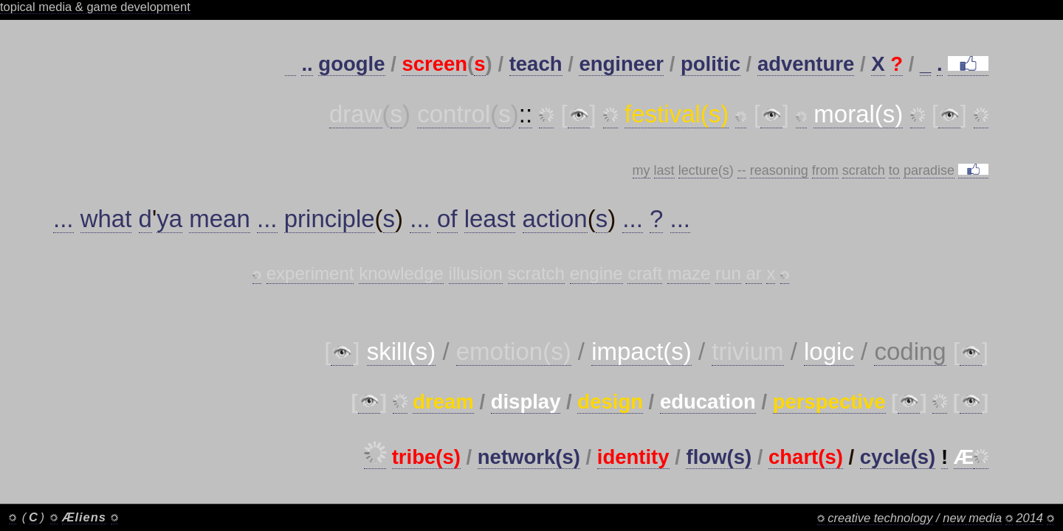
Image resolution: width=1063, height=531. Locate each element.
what (106, 218)
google (351, 63)
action (555, 218)
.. (306, 63)
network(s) (529, 456)
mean (219, 218)
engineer (621, 63)
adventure (805, 63)
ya (169, 218)
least (490, 218)
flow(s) (718, 456)
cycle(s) (897, 456)
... (63, 218)
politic (710, 63)
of (447, 218)
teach (536, 63)
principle (329, 218)
